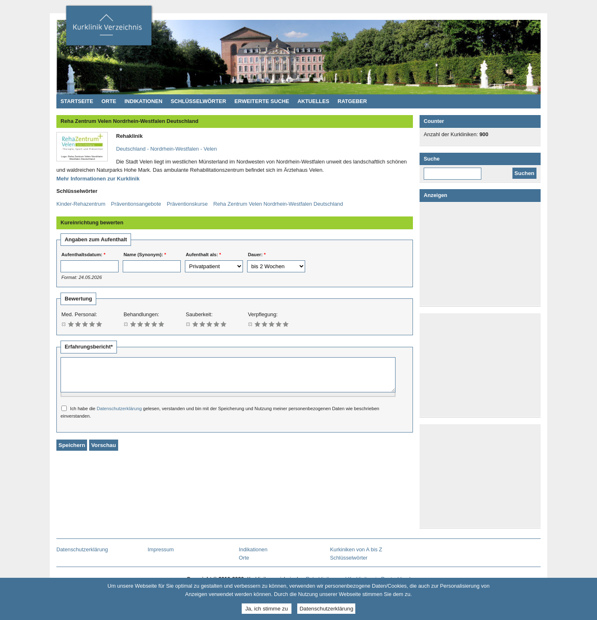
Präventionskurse (187, 204)
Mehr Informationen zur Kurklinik (98, 178)
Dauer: (257, 254)
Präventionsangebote (136, 204)
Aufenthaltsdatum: (83, 254)
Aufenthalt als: (203, 254)
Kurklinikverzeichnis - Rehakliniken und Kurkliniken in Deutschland (108, 28)
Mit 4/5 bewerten (92, 324)
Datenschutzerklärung (119, 414)
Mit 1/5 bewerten (71, 324)
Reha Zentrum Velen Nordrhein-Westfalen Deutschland (278, 204)
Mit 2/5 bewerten (78, 324)
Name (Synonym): (145, 254)
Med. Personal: (79, 314)
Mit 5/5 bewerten (99, 324)
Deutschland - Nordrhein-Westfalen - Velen (166, 149)
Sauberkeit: (199, 314)
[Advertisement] (482, 254)
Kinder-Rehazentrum (80, 204)
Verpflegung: (263, 314)
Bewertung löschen (64, 324)
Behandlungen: (141, 314)
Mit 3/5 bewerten (85, 324)
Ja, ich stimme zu (266, 609)
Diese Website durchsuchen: (456, 170)
